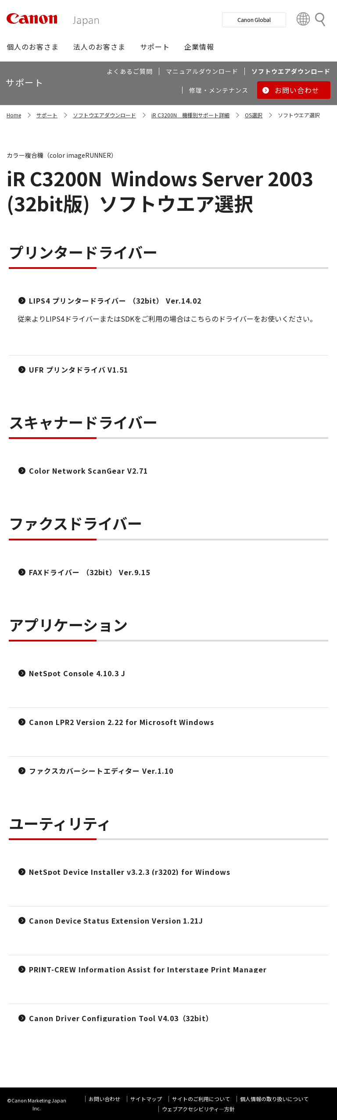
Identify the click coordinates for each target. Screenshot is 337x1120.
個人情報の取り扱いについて (274, 1098)
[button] (33, 46)
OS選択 (253, 115)
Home (14, 115)
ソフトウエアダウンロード (104, 115)
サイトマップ (146, 1098)
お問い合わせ (104, 1098)
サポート (46, 115)
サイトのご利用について (201, 1098)
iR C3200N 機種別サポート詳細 (190, 115)
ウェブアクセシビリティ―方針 (198, 1109)
